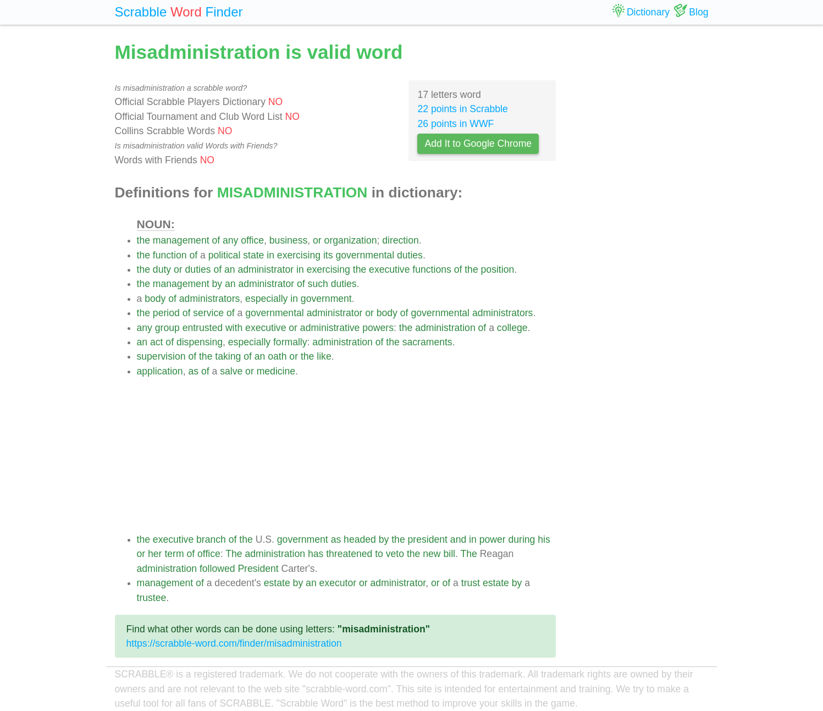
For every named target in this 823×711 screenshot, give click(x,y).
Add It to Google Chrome (478, 143)
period (166, 312)
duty (162, 269)
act (156, 342)
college (512, 327)
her (155, 553)
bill (449, 553)
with (233, 327)
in (270, 255)
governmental (364, 255)
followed (217, 568)
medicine (276, 371)
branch (211, 539)
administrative (330, 327)
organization (350, 240)
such (318, 283)
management (181, 240)
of (216, 240)
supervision (161, 356)
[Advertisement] (346, 455)
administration (445, 327)
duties (410, 255)
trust (470, 582)
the (143, 240)
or (317, 240)
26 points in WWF (455, 123)
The (233, 553)
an (229, 269)
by (217, 283)
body (155, 298)
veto (395, 553)
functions (431, 269)
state (253, 255)
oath (277, 356)
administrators (209, 298)
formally (290, 342)
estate (277, 582)
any (230, 240)
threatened (349, 553)
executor (337, 582)
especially (266, 298)
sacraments (427, 342)
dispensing (199, 342)
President (257, 568)
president (428, 539)
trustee (152, 597)
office (252, 240)
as (193, 371)
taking (228, 356)
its (328, 255)
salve (231, 371)
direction (400, 240)
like (324, 356)
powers (378, 327)
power (492, 539)
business (288, 240)
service (208, 312)
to (379, 553)
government (326, 298)
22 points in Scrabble (462, 108)
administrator (265, 269)
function (170, 255)
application (160, 371)
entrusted (203, 327)
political (224, 255)
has (315, 553)
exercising (299, 255)
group (167, 327)
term (174, 553)
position (498, 269)
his (544, 539)
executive (389, 269)
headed (360, 539)
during (522, 539)
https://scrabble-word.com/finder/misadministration (234, 643)
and (458, 539)
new (431, 553)
